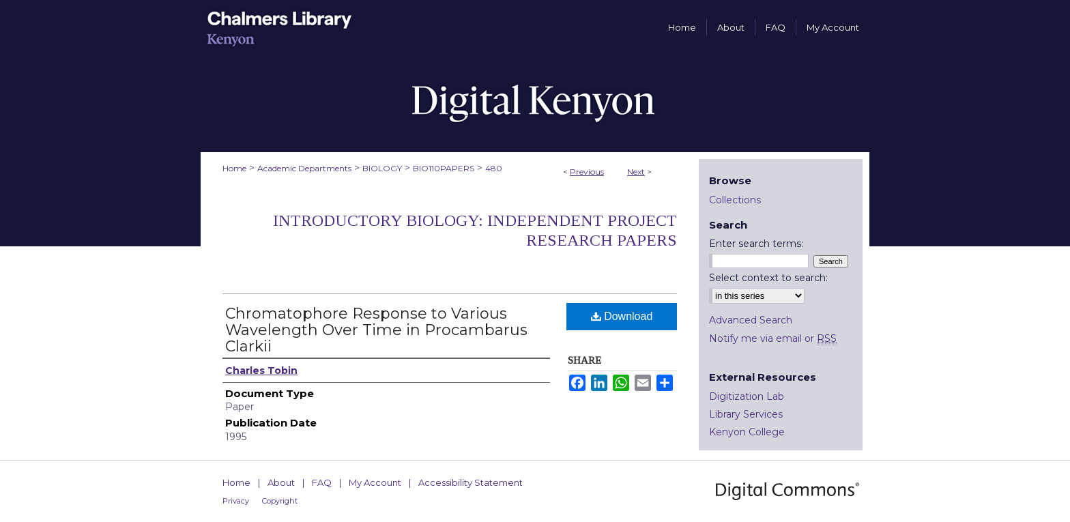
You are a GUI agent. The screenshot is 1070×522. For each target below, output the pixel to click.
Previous (587, 171)
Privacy (235, 501)
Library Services (746, 414)
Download (622, 316)
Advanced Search (750, 320)
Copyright (280, 501)
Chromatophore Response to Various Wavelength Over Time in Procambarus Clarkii (376, 330)
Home (234, 168)
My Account (375, 482)
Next (636, 171)
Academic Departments (304, 168)
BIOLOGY (382, 168)
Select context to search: (768, 278)
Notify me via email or (773, 338)
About (281, 482)
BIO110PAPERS (443, 168)
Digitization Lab (746, 396)
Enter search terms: (756, 243)
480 (493, 168)
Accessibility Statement (470, 482)
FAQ (322, 482)
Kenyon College (747, 432)
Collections (735, 200)
